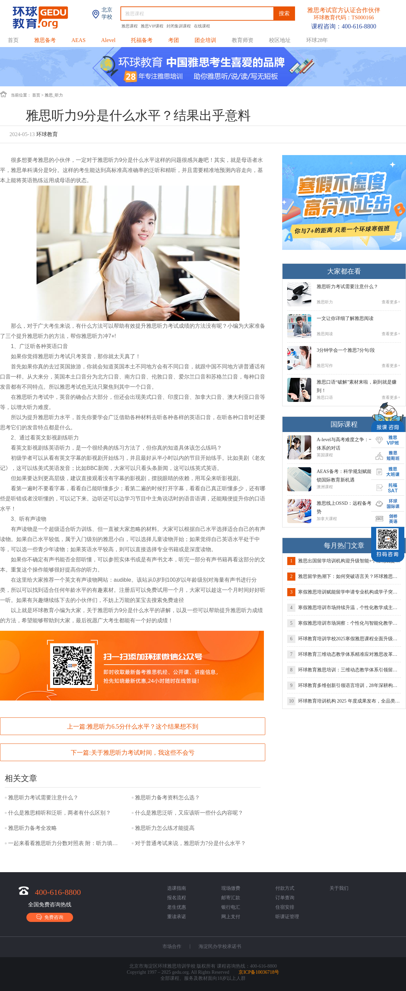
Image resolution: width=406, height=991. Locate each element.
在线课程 (202, 26)
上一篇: (132, 726)
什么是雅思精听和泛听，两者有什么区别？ (59, 813)
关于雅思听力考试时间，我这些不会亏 (143, 752)
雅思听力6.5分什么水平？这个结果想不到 (142, 726)
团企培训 (205, 40)
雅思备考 (45, 40)
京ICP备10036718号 (259, 972)
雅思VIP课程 (152, 26)
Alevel (108, 40)
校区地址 (280, 40)
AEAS (78, 40)
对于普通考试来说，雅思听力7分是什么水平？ (190, 843)
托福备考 (142, 40)
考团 (173, 40)
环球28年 (317, 40)
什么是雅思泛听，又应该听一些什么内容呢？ (189, 813)
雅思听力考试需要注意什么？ (43, 797)
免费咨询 (49, 917)
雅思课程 (130, 26)
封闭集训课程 (179, 26)
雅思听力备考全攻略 (32, 828)
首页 (13, 40)
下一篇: (132, 752)
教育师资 (242, 40)
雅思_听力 (54, 95)
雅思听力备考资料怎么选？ (167, 797)
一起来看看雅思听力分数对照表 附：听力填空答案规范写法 (64, 843)
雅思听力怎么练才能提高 (165, 828)
